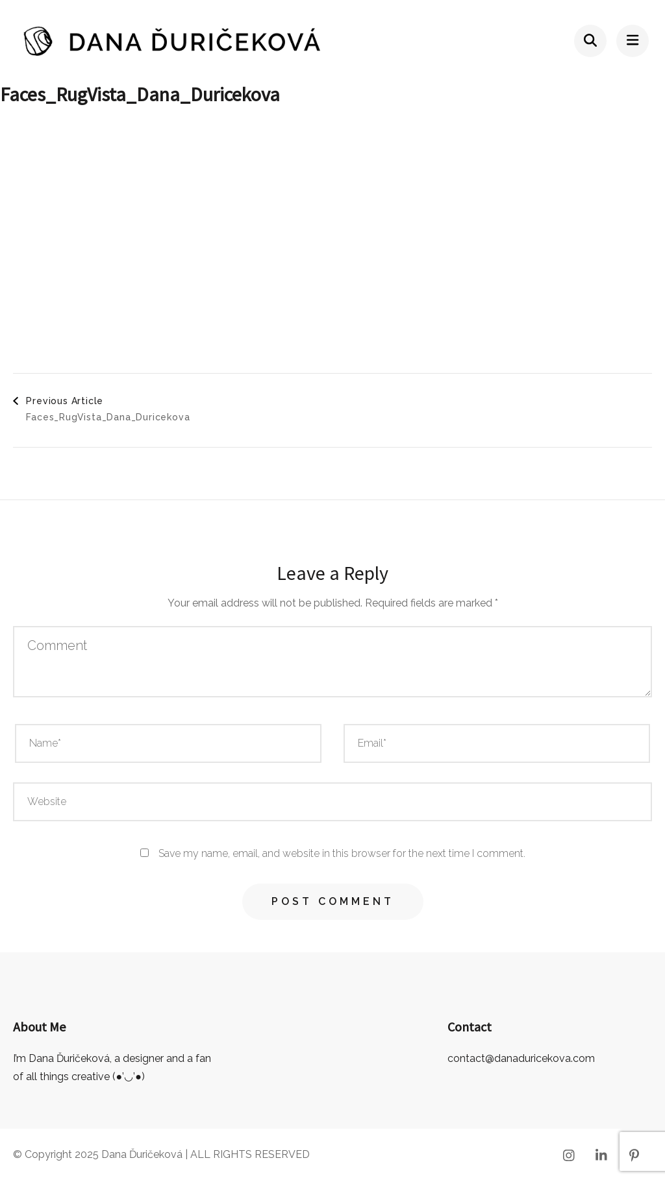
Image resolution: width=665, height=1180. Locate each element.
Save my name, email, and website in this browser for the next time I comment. (341, 853)
